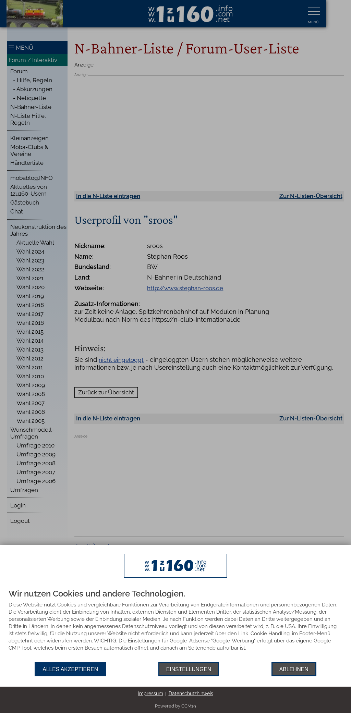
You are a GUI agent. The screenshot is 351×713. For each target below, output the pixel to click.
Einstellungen (188, 669)
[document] (175, 626)
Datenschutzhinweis (191, 693)
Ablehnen (293, 669)
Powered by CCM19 (175, 706)
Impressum (150, 693)
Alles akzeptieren (70, 669)
